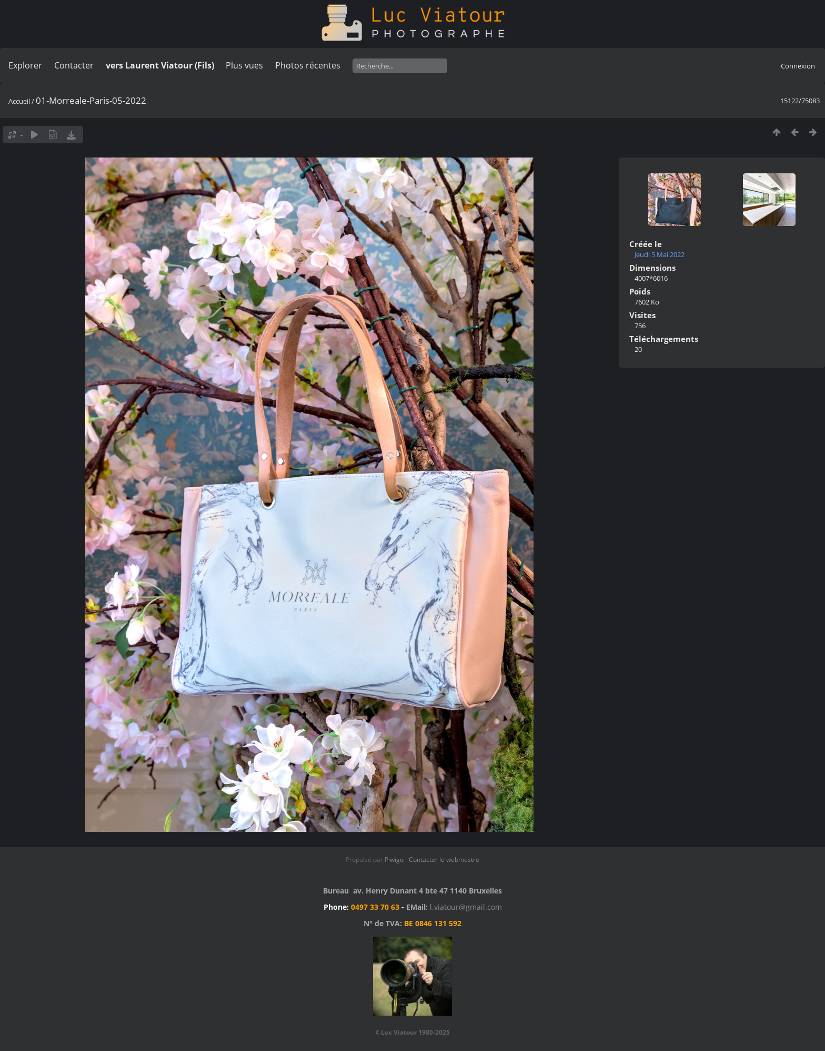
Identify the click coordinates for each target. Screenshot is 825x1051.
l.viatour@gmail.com (466, 907)
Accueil (19, 101)
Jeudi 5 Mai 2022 (660, 254)
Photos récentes (307, 65)
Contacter (74, 65)
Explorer (25, 65)
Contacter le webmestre (444, 859)
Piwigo (394, 859)
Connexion (798, 66)
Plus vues (244, 65)
